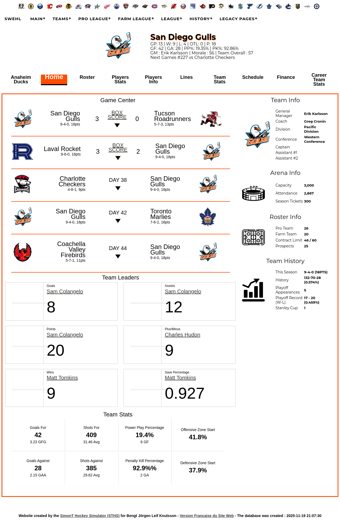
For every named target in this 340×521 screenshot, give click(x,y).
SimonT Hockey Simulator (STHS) (90, 516)
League (170, 18)
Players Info (153, 79)
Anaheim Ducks (21, 79)
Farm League (134, 18)
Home (54, 77)
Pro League (93, 18)
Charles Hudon (182, 335)
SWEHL (13, 18)
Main (36, 18)
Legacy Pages (237, 18)
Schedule (253, 77)
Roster (87, 77)
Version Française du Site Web (207, 516)
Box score (117, 115)
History (199, 18)
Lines (186, 77)
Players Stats (120, 79)
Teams (61, 18)
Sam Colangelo (65, 291)
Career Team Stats (319, 80)
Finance (286, 77)
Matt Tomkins (62, 378)
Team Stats (220, 79)
